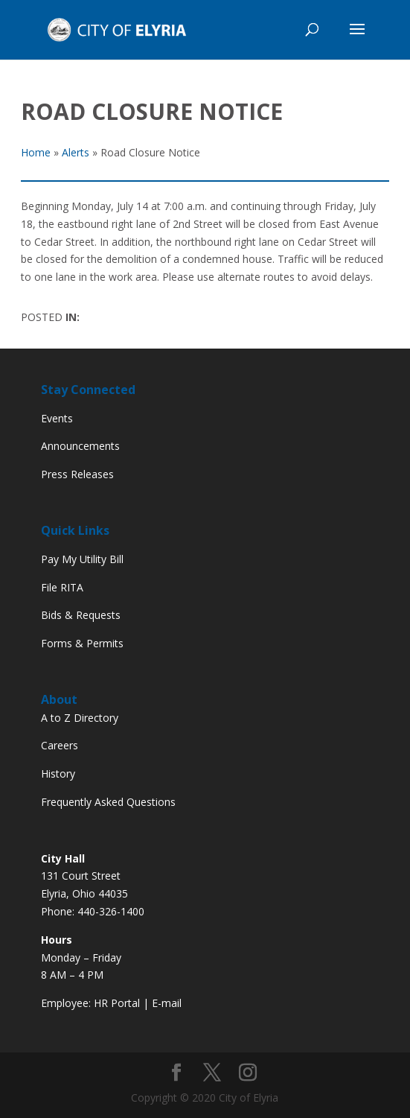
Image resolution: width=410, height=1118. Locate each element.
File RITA (62, 587)
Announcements (80, 446)
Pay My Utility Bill (82, 559)
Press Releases (77, 474)
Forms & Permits (82, 643)
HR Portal (117, 1003)
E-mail (167, 1003)
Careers (59, 745)
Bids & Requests (81, 615)
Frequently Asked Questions (108, 802)
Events (57, 418)
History (58, 773)
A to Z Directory (79, 718)
